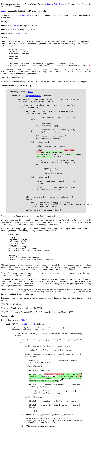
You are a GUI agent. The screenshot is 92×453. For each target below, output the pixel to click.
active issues (15, 25)
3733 (3, 11)
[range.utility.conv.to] (23, 15)
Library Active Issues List (57, 4)
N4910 (30, 95)
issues (15, 29)
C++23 (13, 6)
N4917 (24, 331)
